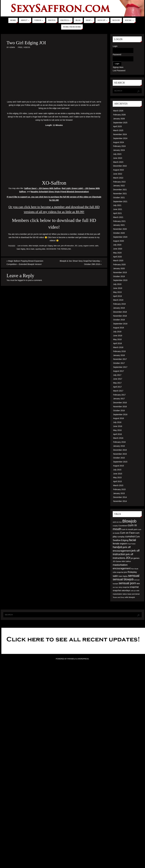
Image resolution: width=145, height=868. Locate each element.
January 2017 (119, 398)
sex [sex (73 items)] (138, 583)
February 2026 (119, 115)
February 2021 (119, 221)
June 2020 (117, 249)
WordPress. (83, 659)
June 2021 (117, 209)
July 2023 (117, 154)
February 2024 (119, 146)
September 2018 (120, 324)
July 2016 (117, 422)
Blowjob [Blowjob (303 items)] (129, 521)
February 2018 (119, 351)
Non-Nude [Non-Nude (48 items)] (134, 569)
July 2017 (117, 375)
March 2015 (118, 485)
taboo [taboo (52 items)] (125, 594)
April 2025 (117, 126)
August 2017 (118, 371)
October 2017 (119, 363)
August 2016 (118, 418)
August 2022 (118, 170)
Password (117, 54)
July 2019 (117, 284)
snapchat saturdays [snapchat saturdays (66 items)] (121, 590)
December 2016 (120, 402)
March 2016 (118, 438)
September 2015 (120, 462)
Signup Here (118, 67)
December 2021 (120, 189)
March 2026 (118, 111)
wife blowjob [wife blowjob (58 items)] (130, 597)
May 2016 (117, 430)
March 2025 (118, 130)
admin (12, 47)
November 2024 (120, 134)
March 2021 (118, 217)
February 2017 (119, 395)
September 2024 (120, 138)
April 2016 (117, 434)
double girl (43, 246)
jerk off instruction (67, 246)
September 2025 (120, 122)
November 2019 (120, 272)
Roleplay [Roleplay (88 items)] (132, 572)
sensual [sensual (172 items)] (133, 575)
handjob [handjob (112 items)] (117, 547)
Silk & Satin (30, 249)
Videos (27, 47)
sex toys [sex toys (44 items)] (115, 587)
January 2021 (119, 225)
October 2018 (119, 320)
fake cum (57, 246)
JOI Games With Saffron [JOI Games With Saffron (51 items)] (122, 561)
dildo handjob (33, 246)
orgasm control (88, 246)
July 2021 (117, 205)
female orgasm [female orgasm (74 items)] (120, 543)
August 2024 (118, 142)
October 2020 (119, 233)
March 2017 (118, 391)
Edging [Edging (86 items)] (124, 540)
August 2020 (118, 241)
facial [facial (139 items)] (132, 540)
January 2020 (119, 268)
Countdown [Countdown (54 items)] (122, 526)
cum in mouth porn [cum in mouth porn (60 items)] (129, 529)
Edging (50, 246)
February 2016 (119, 442)
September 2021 (120, 201)
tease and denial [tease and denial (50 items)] (133, 594)
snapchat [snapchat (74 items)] (134, 587)
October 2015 (119, 458)
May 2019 (117, 292)
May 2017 (117, 383)
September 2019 (120, 280)
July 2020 (117, 245)
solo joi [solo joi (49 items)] (133, 590)
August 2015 (118, 466)
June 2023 (117, 158)
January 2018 (119, 355)
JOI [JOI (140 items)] (128, 558)
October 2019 (119, 276)
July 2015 (117, 470)
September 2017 (120, 367)
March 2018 (118, 347)
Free (20, 47)
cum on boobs (23, 246)
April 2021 (117, 213)
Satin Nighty (21, 249)
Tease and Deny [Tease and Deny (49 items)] (118, 597)
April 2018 (117, 343)
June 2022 (117, 174)
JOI (76, 246)
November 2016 (120, 406)
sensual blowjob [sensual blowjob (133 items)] (123, 579)
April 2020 (117, 257)
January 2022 (119, 186)
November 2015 (120, 454)
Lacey (80, 246)
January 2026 (119, 119)
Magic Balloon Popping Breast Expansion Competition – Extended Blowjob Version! (24, 262)
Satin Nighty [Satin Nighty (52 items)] (122, 576)
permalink (66, 249)
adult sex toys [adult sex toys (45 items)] (117, 522)
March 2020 (118, 260)
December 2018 (120, 312)
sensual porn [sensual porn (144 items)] (127, 583)
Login (115, 46)
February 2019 (119, 304)
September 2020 (120, 237)
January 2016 (119, 446)
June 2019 (117, 288)
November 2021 (120, 193)
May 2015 (117, 477)
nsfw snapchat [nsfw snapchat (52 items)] (118, 572)
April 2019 (117, 296)
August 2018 (118, 328)
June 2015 (117, 474)
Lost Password (119, 70)
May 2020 (117, 253)
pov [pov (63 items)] (125, 572)
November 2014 (120, 501)
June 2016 (117, 426)
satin (96, 246)
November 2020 (120, 229)
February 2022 (119, 182)
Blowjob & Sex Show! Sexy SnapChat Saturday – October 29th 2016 (81, 262)
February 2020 (119, 264)
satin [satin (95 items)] (115, 576)
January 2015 (119, 493)
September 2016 (120, 414)
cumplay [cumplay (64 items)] (121, 537)
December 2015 (120, 450)
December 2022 (120, 166)
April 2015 (117, 481)
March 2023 (118, 162)
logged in (21, 280)
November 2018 (120, 316)
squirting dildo (40, 249)
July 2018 (117, 332)
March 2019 (118, 300)
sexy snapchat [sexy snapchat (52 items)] (124, 587)
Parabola (71, 659)
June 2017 (117, 379)
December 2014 (120, 497)
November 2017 (120, 359)
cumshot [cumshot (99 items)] (130, 536)
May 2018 (117, 339)
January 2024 (119, 150)
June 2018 (117, 335)
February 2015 (119, 489)
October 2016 (119, 410)
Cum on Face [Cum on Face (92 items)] (127, 532)
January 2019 (119, 308)
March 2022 (118, 178)
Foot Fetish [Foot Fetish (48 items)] (132, 544)
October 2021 (119, 197)
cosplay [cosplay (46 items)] (115, 526)
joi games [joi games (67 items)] (135, 558)
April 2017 (117, 387)
